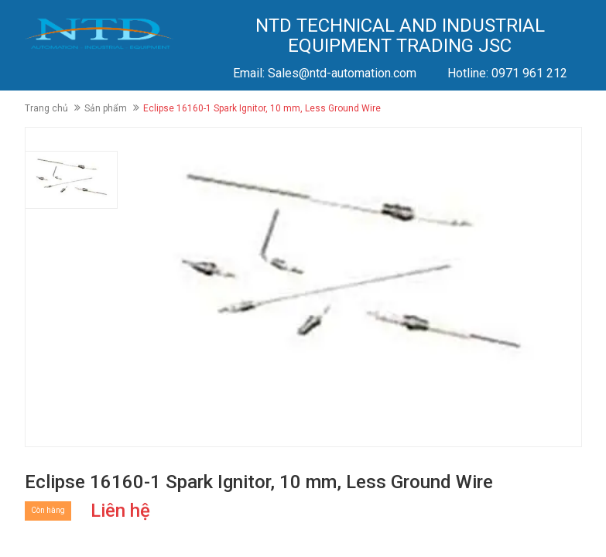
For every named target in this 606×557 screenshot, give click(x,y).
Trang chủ (46, 108)
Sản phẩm (105, 108)
